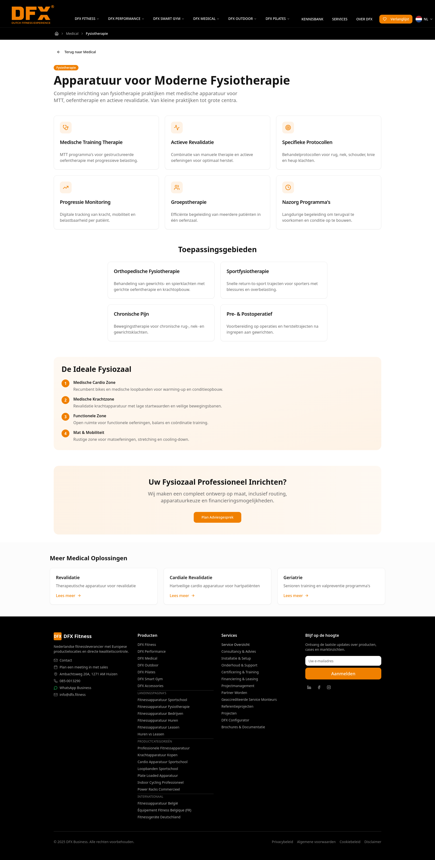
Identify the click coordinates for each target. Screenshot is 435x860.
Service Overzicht (235, 644)
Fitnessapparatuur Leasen (158, 727)
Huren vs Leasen (151, 734)
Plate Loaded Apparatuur (158, 775)
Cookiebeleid (350, 841)
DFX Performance (126, 18)
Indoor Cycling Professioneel (161, 782)
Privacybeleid (282, 841)
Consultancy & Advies (238, 651)
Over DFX (364, 19)
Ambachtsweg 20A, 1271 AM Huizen (88, 674)
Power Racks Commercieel (159, 789)
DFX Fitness (87, 18)
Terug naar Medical (76, 52)
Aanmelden (343, 674)
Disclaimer (372, 841)
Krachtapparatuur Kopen (158, 755)
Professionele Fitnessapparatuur (164, 748)
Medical (72, 33)
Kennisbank (312, 19)
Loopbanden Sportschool (158, 768)
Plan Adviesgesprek (217, 517)
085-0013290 (70, 680)
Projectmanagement (237, 685)
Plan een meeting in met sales (84, 667)
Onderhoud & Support (239, 665)
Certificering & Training (240, 672)
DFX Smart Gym (168, 18)
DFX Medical (206, 18)
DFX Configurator (235, 720)
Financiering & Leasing (239, 679)
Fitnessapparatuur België (158, 803)
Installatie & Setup (236, 658)
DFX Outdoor (242, 18)
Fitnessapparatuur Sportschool (162, 699)
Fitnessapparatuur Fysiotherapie (164, 706)
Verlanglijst (396, 19)
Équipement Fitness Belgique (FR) (164, 810)
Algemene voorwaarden (316, 841)
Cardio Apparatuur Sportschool (163, 761)
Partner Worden (234, 692)
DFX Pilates (278, 18)
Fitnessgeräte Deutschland (159, 817)
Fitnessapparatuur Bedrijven (160, 713)
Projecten (229, 713)
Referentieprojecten (237, 706)
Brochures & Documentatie (243, 727)
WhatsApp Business (75, 687)
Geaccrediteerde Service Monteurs (249, 699)
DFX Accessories (151, 685)
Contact (66, 660)
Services (339, 19)
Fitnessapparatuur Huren (158, 720)
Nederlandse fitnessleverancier (79, 646)
